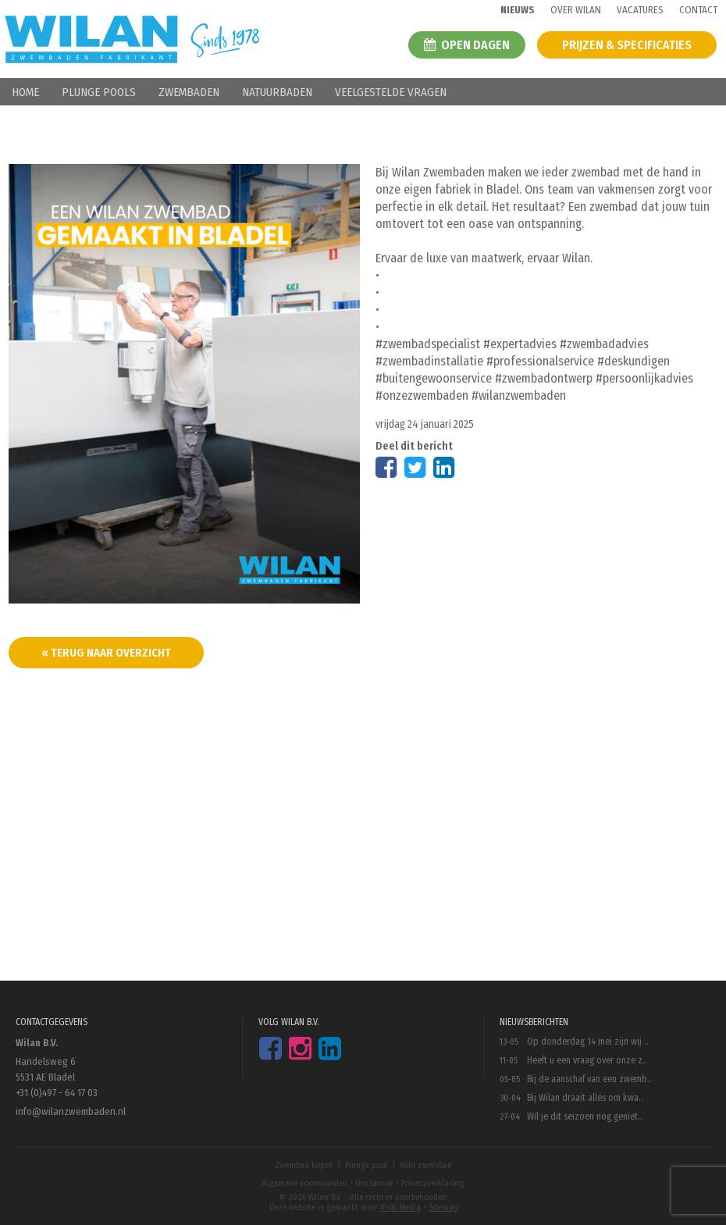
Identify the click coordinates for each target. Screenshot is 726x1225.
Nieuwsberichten (534, 1022)
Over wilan (575, 10)
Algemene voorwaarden (304, 1183)
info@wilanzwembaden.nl (71, 1111)
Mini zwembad (426, 1165)
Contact (698, 10)
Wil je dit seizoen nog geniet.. (584, 1116)
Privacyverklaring (432, 1183)
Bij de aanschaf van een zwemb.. (589, 1079)
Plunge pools (99, 92)
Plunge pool (366, 1165)
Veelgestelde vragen (391, 92)
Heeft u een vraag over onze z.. (587, 1060)
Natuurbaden (277, 92)
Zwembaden (188, 92)
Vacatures (640, 10)
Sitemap (443, 1207)
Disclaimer (374, 1183)
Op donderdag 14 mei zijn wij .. (588, 1041)
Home (25, 92)
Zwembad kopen (304, 1165)
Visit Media (400, 1207)
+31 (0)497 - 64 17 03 (57, 1093)
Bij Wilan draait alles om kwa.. (585, 1097)
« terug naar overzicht (106, 653)
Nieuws (517, 10)
